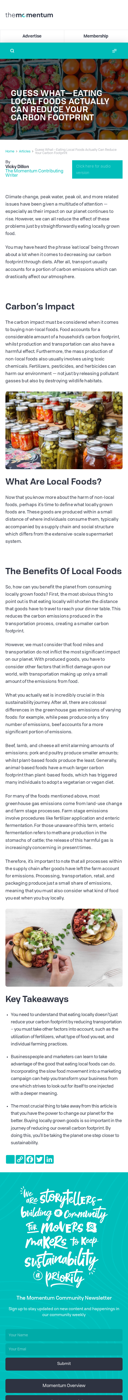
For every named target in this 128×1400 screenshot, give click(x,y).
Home (9, 151)
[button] (114, 51)
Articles (24, 151)
